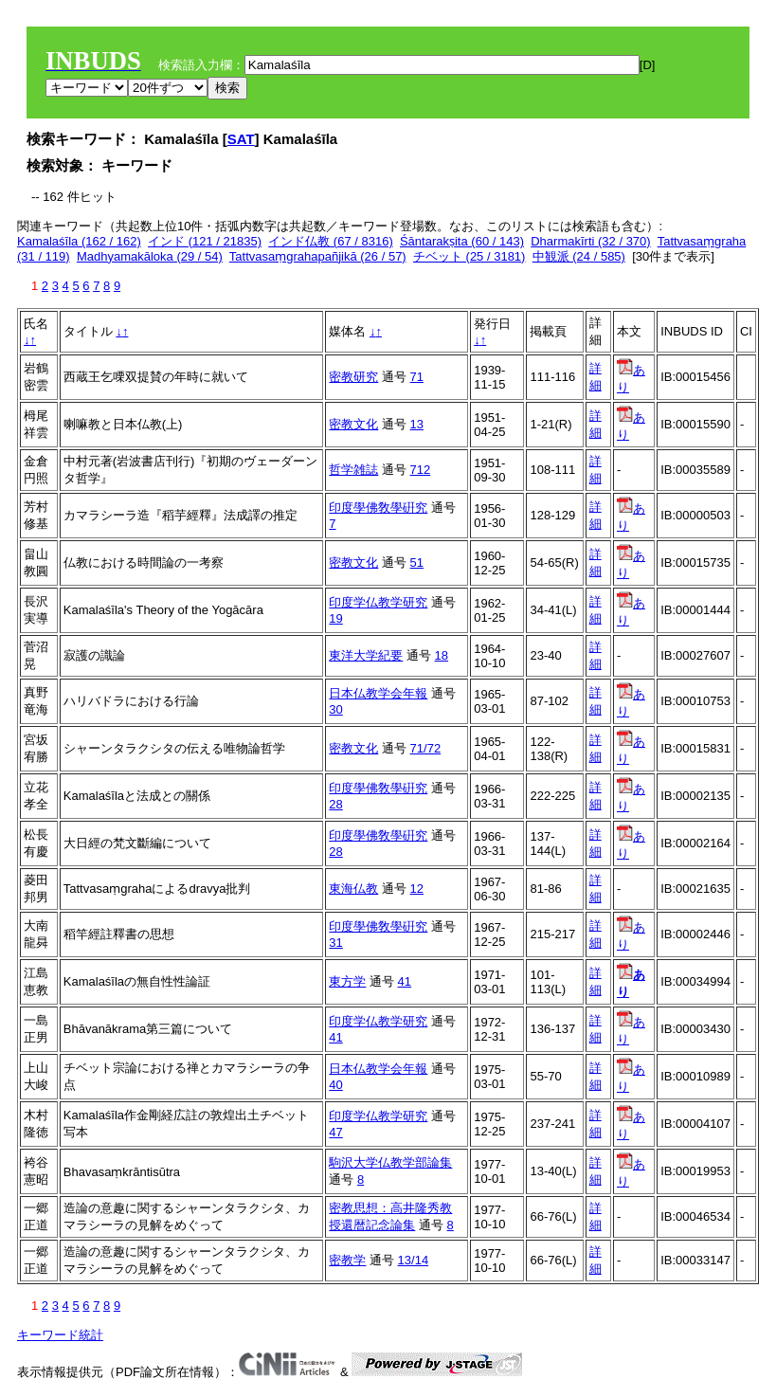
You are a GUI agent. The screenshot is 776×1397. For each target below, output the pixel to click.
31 (335, 942)
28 (335, 804)
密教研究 (353, 377)
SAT (241, 139)
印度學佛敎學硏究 (378, 507)
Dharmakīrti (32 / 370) (590, 241)
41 (404, 981)
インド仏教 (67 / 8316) (330, 241)
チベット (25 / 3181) (469, 256)
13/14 (413, 1260)
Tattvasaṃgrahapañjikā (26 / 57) (317, 256)
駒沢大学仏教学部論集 (390, 1162)
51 (417, 562)
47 (335, 1132)
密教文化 (353, 424)
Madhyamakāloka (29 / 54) (150, 256)
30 (335, 709)
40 (335, 1085)
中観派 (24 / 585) (578, 256)
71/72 (426, 748)
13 (417, 424)
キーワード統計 (60, 1335)
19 (335, 618)
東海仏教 (353, 888)
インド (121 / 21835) (205, 241)
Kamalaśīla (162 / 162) (79, 241)
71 (417, 377)
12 (417, 888)
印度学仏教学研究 (378, 602)
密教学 (347, 1260)
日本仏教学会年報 (378, 693)
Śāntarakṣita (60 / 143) (462, 241)
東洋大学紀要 (366, 655)
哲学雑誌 (353, 470)
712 (420, 470)
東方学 (347, 981)
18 (441, 655)
